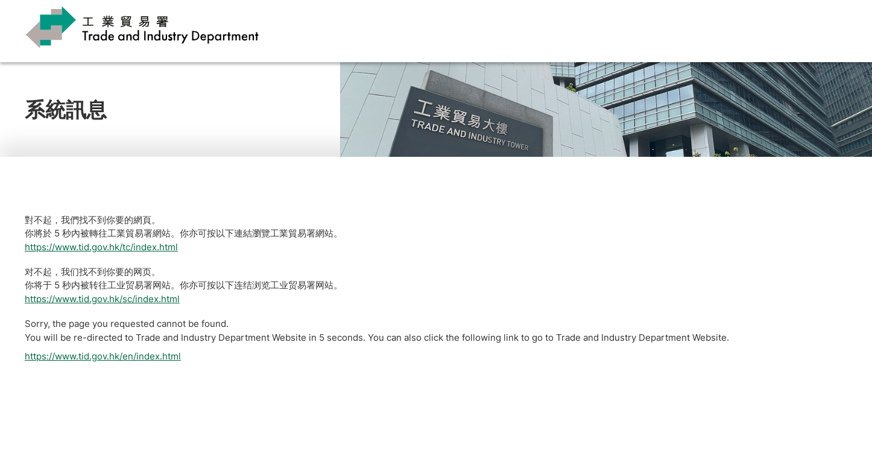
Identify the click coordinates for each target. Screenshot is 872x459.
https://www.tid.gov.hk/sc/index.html (102, 299)
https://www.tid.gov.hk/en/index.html (103, 356)
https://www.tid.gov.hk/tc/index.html (101, 247)
